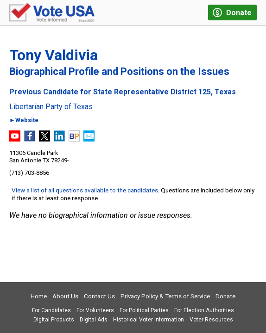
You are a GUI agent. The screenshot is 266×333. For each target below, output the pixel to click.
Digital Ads (94, 319)
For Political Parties (144, 310)
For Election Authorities (204, 310)
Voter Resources (211, 319)
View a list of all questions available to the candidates (85, 190)
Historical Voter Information (148, 319)
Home (39, 296)
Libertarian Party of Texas (51, 107)
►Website (23, 120)
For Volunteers (95, 310)
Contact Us (99, 296)
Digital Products (53, 319)
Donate (225, 296)
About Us (65, 296)
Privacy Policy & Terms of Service (165, 296)
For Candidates (51, 310)
